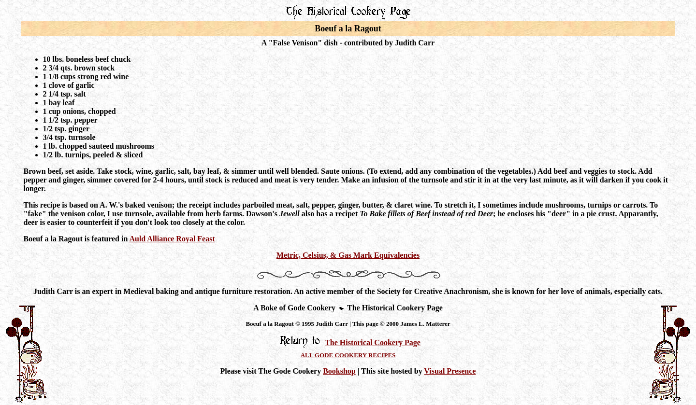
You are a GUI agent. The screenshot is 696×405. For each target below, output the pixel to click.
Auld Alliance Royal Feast (172, 239)
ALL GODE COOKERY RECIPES (348, 355)
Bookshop (339, 371)
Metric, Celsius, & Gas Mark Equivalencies (348, 255)
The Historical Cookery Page (372, 342)
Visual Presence (450, 371)
